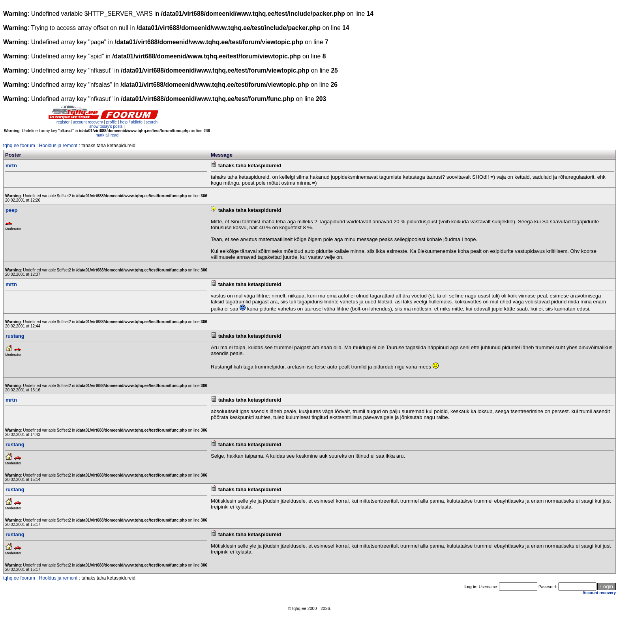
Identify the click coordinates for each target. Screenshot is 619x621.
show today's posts (105, 126)
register (62, 122)
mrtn (11, 165)
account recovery (88, 122)
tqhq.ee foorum (19, 145)
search (152, 122)
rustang (15, 336)
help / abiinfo (131, 122)
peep (11, 210)
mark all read (107, 135)
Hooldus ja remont (58, 145)
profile (111, 122)
